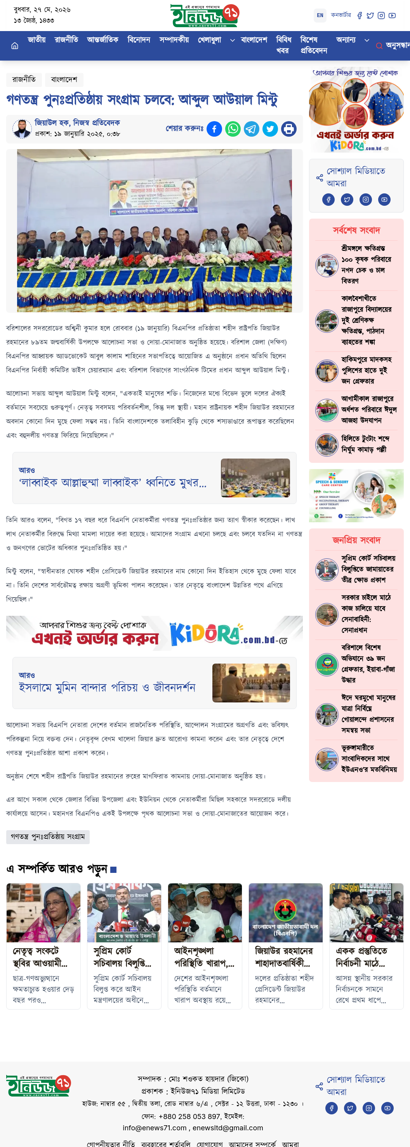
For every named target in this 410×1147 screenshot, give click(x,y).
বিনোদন (139, 40)
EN (320, 15)
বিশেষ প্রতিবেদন (314, 46)
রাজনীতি (66, 40)
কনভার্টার (341, 15)
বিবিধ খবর (283, 46)
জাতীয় (36, 40)
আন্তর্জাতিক (102, 40)
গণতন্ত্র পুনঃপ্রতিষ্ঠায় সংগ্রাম (48, 837)
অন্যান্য (346, 40)
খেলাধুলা (209, 40)
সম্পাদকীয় (174, 40)
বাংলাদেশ (254, 40)
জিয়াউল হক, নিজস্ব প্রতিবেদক (77, 123)
